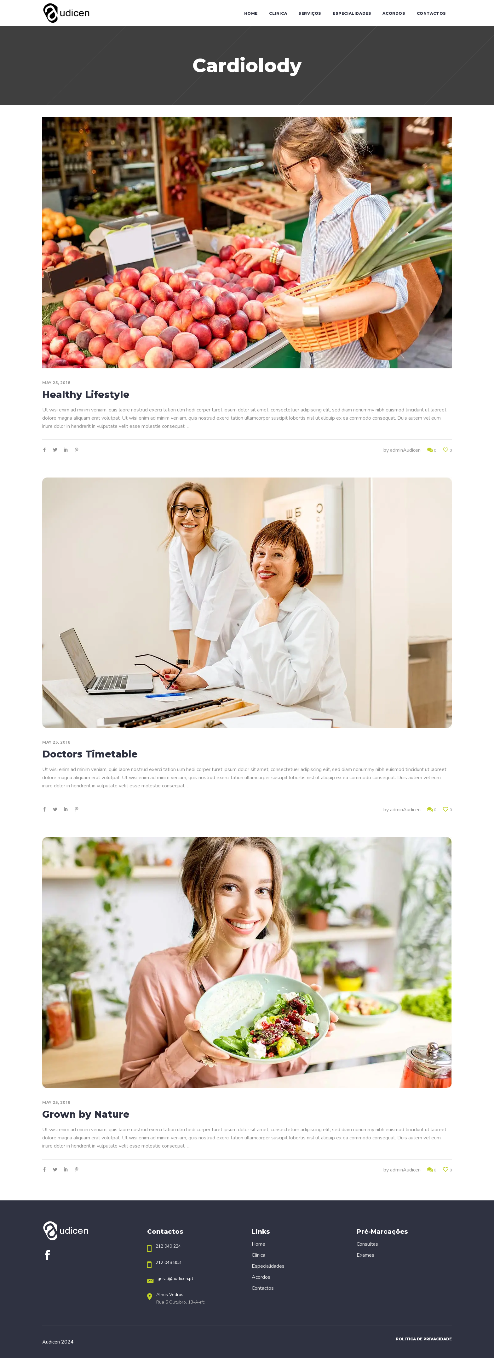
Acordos (261, 1277)
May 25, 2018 (56, 382)
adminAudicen (405, 450)
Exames (365, 1255)
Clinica (258, 1255)
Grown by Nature (85, 1114)
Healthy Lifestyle (85, 394)
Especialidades (268, 1266)
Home (258, 1244)
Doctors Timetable (90, 754)
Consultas (367, 1244)
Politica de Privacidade (424, 1339)
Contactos (263, 1288)
